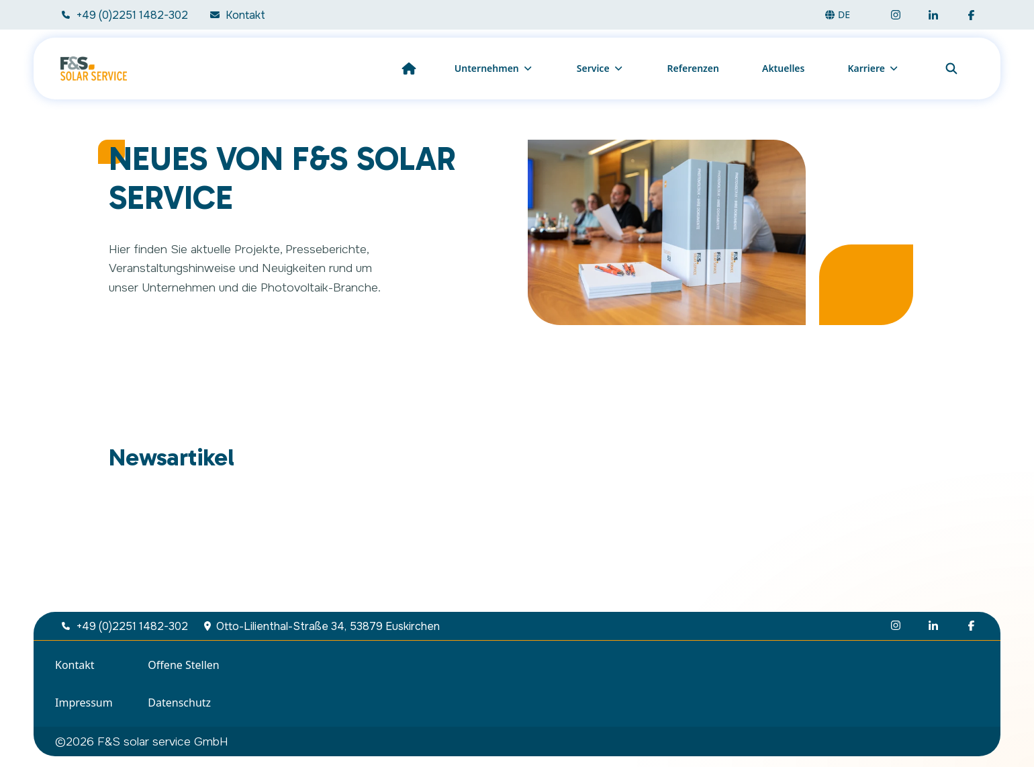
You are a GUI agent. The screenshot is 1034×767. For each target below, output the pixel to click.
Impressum (84, 702)
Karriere (873, 68)
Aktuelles (783, 68)
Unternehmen (494, 68)
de (837, 14)
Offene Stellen (183, 665)
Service (600, 68)
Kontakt (75, 665)
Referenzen (693, 68)
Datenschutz (179, 702)
